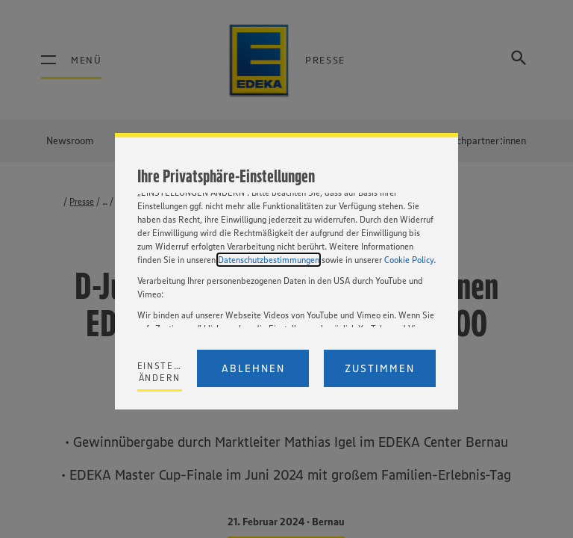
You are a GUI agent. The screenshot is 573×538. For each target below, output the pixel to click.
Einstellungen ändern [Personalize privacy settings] (160, 371)
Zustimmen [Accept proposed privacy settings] (380, 368)
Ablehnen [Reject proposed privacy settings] (253, 368)
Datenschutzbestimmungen (268, 259)
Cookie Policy (408, 259)
